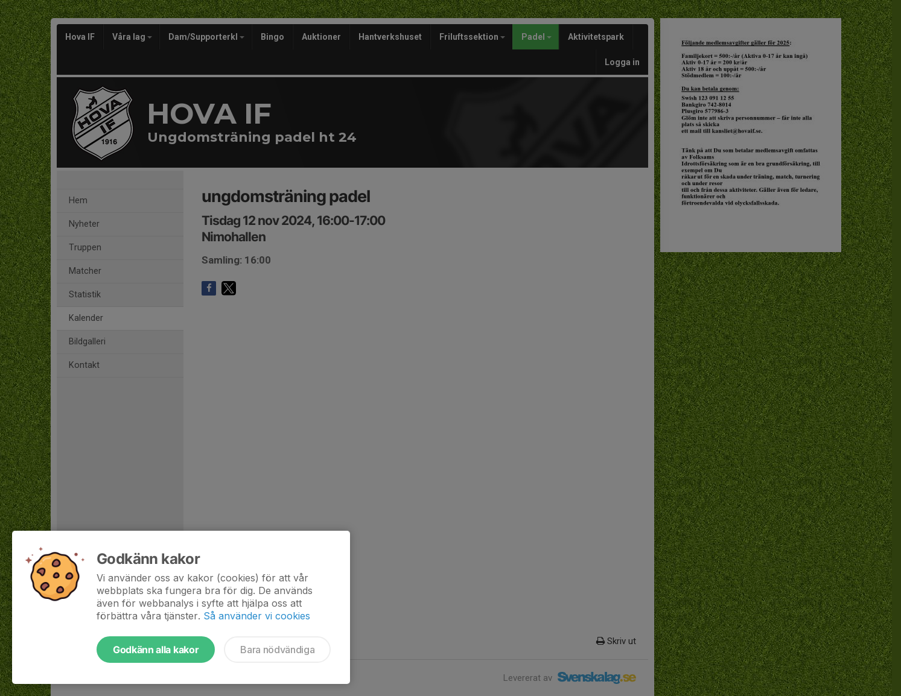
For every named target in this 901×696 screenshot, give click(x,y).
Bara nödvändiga (277, 650)
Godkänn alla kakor (156, 650)
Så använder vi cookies (256, 616)
